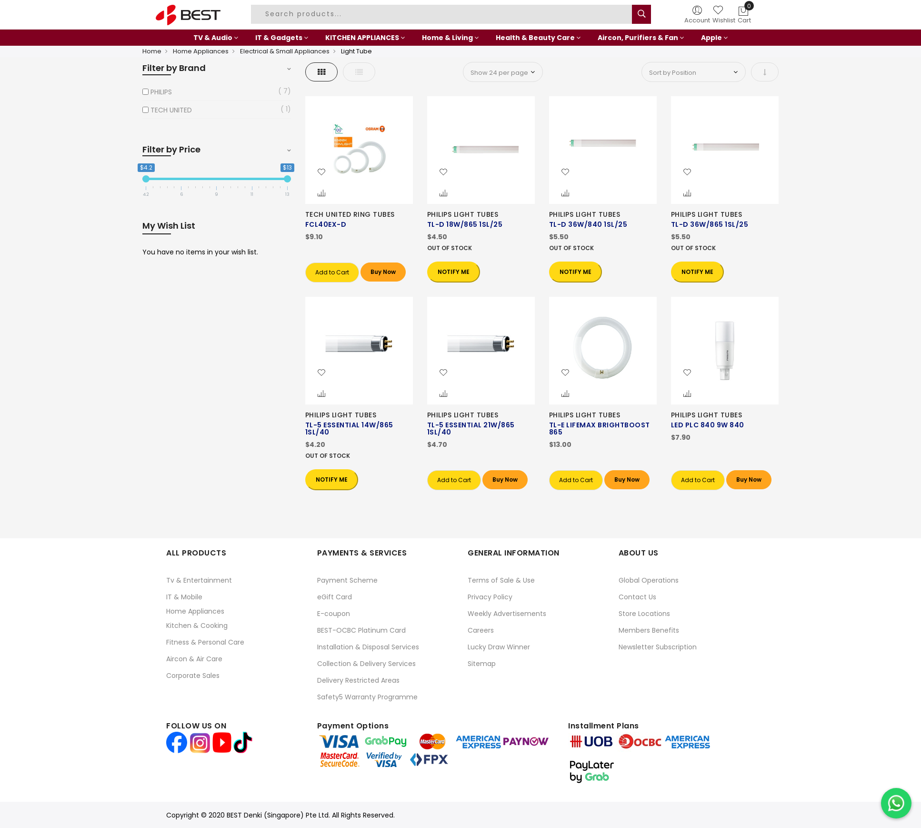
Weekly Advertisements (507, 613)
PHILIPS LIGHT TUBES (463, 214)
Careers (481, 630)
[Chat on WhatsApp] (896, 803)
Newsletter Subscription (658, 647)
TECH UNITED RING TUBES (350, 214)
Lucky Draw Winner (499, 647)
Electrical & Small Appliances (285, 51)
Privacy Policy (490, 597)
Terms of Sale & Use (501, 580)
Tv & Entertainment (199, 580)
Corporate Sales (193, 675)
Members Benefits (649, 630)
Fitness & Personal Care (205, 642)
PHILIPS (161, 92)
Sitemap (482, 663)
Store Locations (644, 613)
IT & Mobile (184, 597)
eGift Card (334, 597)
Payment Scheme (347, 580)
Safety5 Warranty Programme (367, 697)
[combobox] (443, 14)
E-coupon (333, 613)
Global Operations (649, 580)
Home (151, 51)
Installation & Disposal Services (368, 647)
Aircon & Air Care (194, 659)
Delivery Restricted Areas (358, 680)
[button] (321, 172)
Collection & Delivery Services (366, 663)
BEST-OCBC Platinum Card (361, 630)
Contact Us (637, 597)
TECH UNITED (171, 110)
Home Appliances (201, 51)
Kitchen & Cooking (197, 625)
